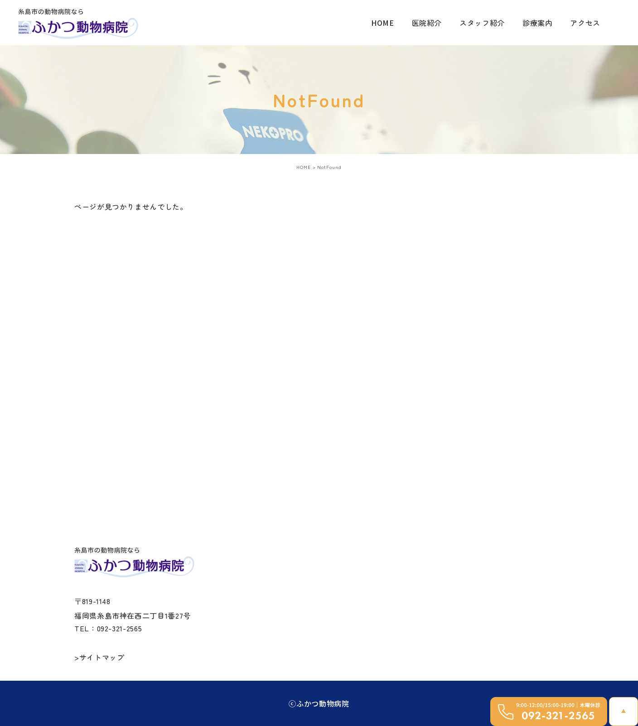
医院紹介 (427, 22)
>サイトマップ (99, 657)
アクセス (585, 22)
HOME (382, 22)
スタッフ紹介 (482, 22)
